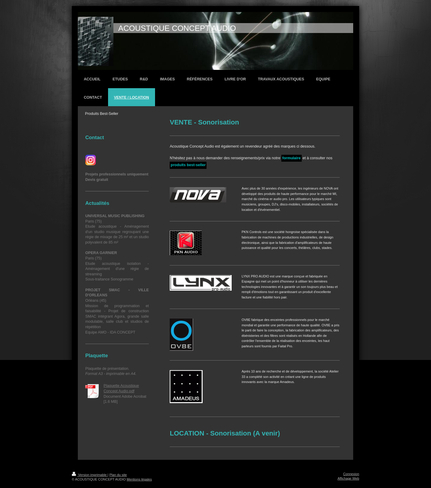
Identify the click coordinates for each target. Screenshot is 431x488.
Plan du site (118, 475)
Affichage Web (348, 478)
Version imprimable (89, 475)
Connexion (351, 474)
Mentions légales (139, 479)
